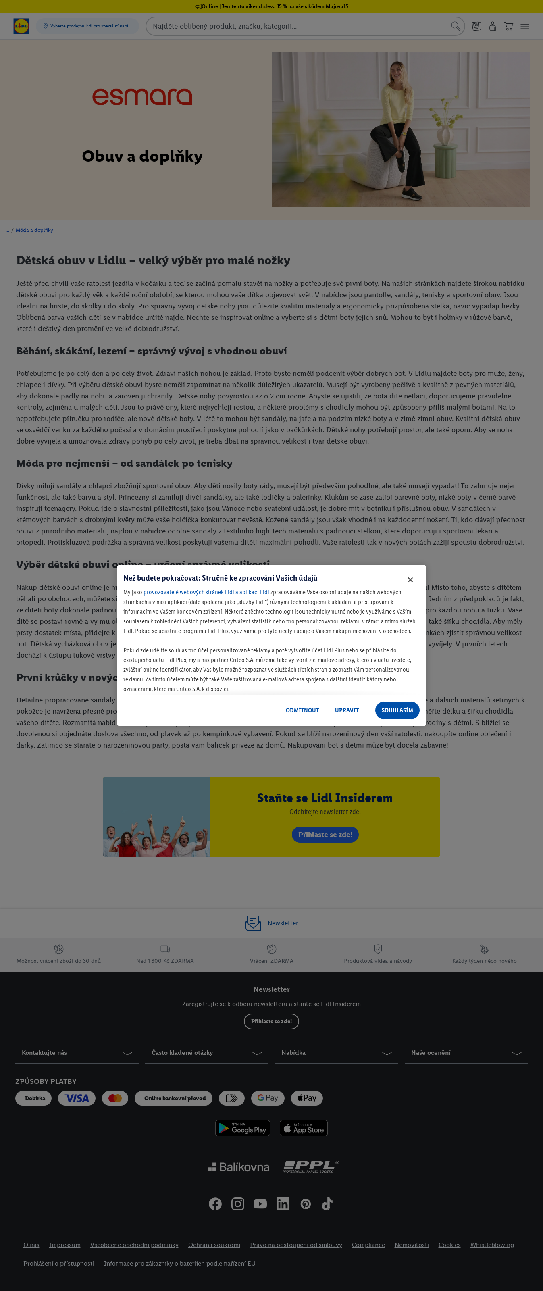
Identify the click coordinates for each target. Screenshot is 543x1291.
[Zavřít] (410, 579)
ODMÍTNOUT (302, 710)
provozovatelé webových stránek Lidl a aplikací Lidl (206, 592)
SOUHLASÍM (397, 710)
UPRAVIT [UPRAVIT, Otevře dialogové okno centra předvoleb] (347, 710)
